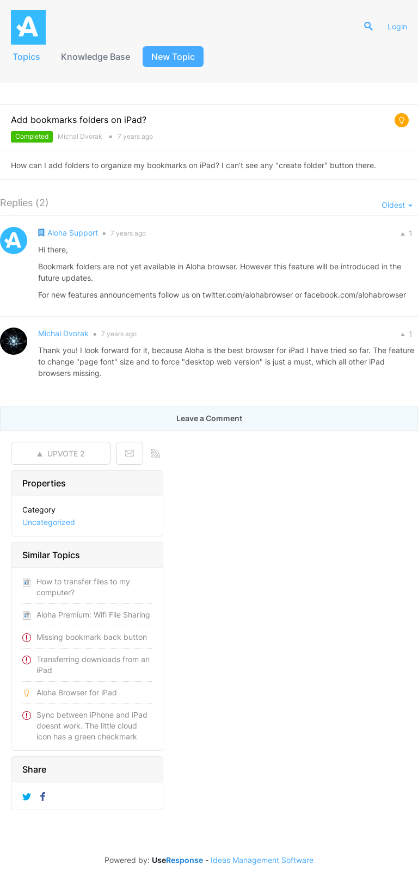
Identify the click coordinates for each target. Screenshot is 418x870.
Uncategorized (48, 522)
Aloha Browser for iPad (76, 692)
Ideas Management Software (262, 860)
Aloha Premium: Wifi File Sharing (93, 614)
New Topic (173, 56)
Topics (26, 56)
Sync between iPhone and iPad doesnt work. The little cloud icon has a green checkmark (91, 725)
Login (397, 26)
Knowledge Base (95, 56)
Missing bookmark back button (91, 636)
